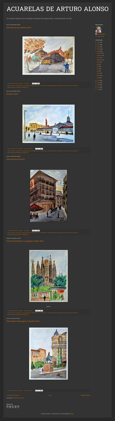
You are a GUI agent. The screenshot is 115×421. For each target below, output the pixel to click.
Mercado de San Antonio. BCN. (19, 28)
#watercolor (69, 85)
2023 (98, 49)
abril (98, 71)
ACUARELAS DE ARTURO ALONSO (57, 9)
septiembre (100, 60)
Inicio (50, 395)
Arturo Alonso (101, 34)
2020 (98, 82)
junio (98, 66)
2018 (98, 87)
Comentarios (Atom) (19, 398)
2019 (98, 85)
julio (98, 64)
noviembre (99, 55)
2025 (98, 44)
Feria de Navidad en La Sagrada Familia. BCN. (25, 241)
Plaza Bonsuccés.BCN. (16, 159)
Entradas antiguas (85, 395)
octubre (99, 57)
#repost (64, 85)
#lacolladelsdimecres (52, 85)
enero (98, 77)
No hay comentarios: (28, 148)
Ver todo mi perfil (99, 36)
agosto (99, 62)
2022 (98, 51)
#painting (60, 85)
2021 (98, 80)
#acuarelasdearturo (25, 85)
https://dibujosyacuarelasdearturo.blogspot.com (18, 87)
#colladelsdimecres (35, 85)
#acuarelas (18, 85)
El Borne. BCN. (13, 94)
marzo (98, 73)
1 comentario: (26, 83)
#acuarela (13, 85)
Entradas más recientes (13, 395)
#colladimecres (43, 85)
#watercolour (75, 85)
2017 (98, 89)
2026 (98, 42)
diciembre (99, 53)
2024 (98, 46)
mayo (98, 68)
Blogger (72, 413)
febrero (99, 75)
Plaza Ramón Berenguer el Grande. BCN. (23, 321)
